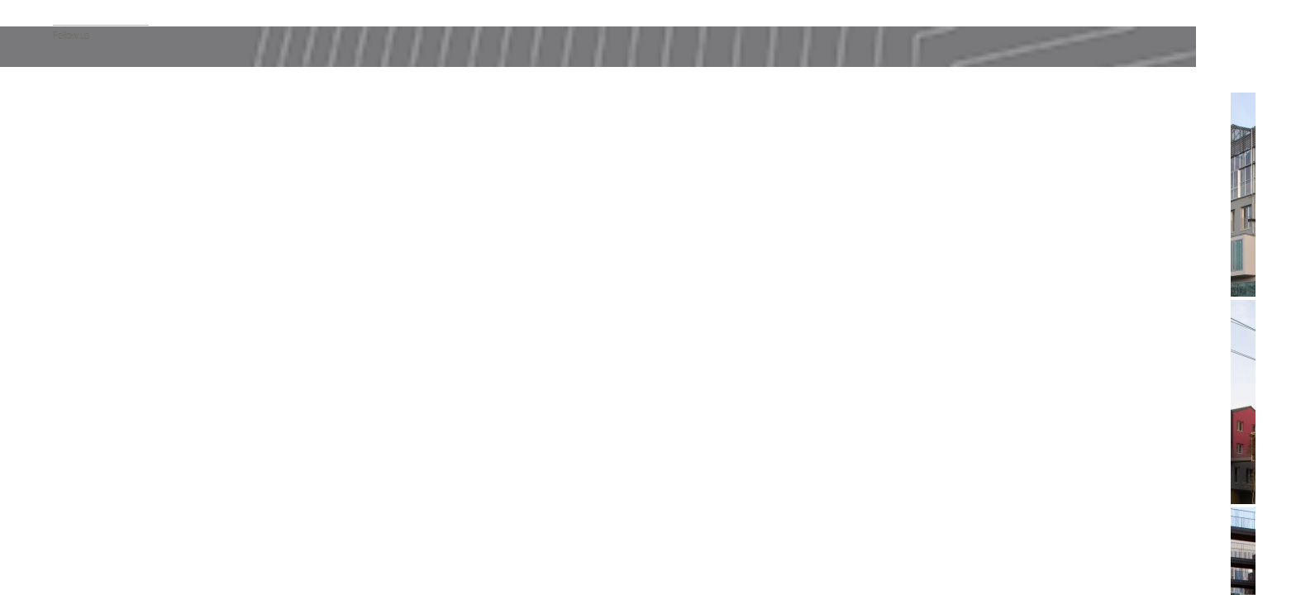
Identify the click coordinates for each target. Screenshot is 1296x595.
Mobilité (68, 408)
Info (212, 107)
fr (56, 483)
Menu (212, 536)
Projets (67, 134)
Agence (68, 151)
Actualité (70, 118)
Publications (76, 184)
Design (66, 391)
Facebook (60, 554)
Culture (67, 275)
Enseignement (81, 308)
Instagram (105, 554)
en (71, 483)
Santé (64, 325)
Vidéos (66, 167)
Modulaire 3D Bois (87, 358)
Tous (62, 242)
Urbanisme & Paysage (96, 375)
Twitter (82, 554)
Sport (63, 342)
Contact (69, 200)
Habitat (67, 259)
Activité (67, 292)
